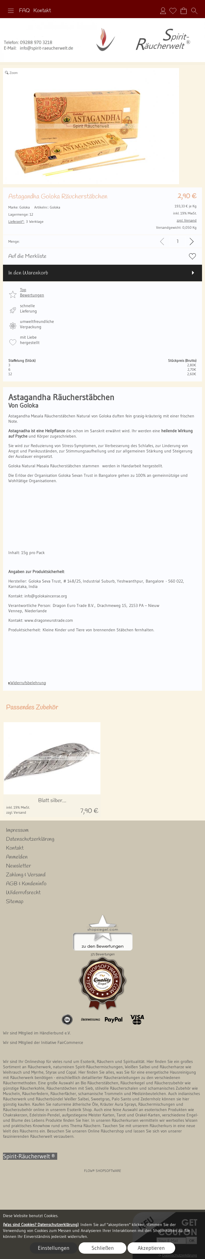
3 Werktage (26, 221)
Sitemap (14, 901)
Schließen (102, 1248)
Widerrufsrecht (23, 892)
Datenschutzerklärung (30, 839)
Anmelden (163, 10)
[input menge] (177, 241)
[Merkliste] (173, 11)
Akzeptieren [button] (151, 1248)
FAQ (24, 10)
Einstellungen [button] (53, 1248)
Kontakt (42, 10)
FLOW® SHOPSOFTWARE (102, 1170)
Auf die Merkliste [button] (27, 256)
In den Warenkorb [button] (28, 273)
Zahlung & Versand (26, 874)
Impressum (17, 830)
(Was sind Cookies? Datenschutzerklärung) (41, 1224)
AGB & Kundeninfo (26, 883)
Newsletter (18, 866)
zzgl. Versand (16, 812)
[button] (10, 11)
